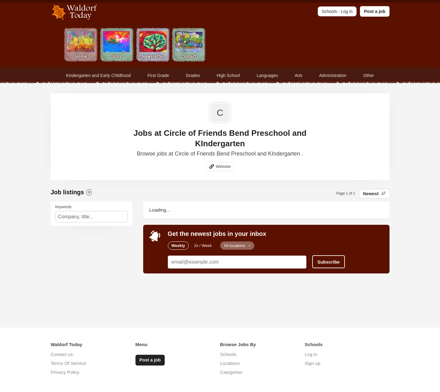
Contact (189, 45)
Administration (332, 75)
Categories (231, 372)
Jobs (117, 45)
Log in (311, 354)
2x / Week (203, 245)
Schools (228, 354)
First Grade (158, 75)
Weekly (178, 245)
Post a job (374, 11)
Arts (298, 75)
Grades (193, 75)
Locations (230, 363)
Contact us (62, 354)
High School (228, 75)
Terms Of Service (68, 363)
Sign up (313, 363)
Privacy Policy (65, 372)
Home (81, 45)
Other (368, 75)
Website (223, 166)
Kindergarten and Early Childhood (98, 75)
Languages (267, 75)
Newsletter (153, 45)
